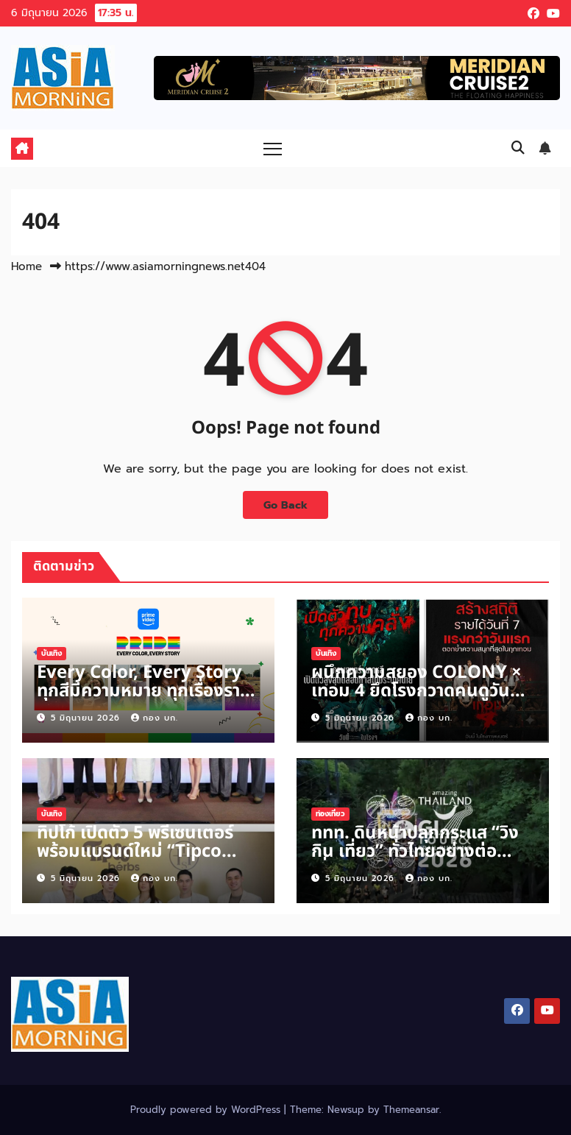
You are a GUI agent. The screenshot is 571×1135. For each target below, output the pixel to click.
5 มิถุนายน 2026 (87, 718)
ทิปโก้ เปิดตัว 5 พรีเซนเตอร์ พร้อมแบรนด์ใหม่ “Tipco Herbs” (135, 851)
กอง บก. (154, 718)
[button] (518, 148)
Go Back (285, 505)
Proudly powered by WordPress (207, 1110)
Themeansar (411, 1110)
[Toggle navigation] (273, 148)
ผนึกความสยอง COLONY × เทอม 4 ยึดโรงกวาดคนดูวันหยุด (416, 691)
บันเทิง (51, 653)
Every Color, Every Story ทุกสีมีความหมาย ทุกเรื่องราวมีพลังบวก (143, 691)
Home (26, 266)
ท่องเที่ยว (330, 813)
